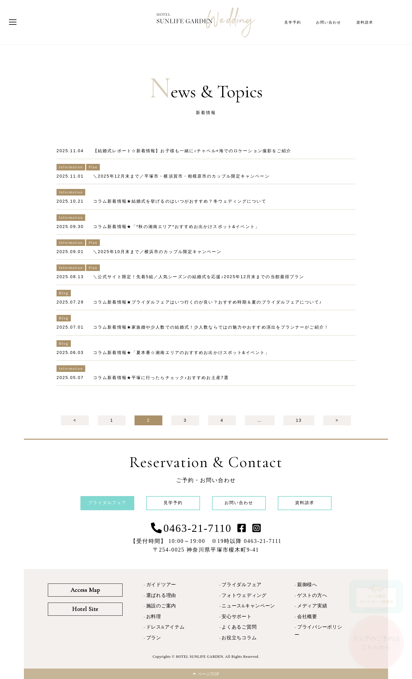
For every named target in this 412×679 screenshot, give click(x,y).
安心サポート (236, 617)
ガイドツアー (161, 585)
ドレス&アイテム (165, 627)
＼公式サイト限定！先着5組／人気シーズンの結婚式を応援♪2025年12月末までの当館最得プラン (198, 276)
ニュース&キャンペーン (248, 606)
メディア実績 (312, 606)
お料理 (153, 617)
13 (299, 420)
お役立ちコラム (239, 638)
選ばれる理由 (161, 595)
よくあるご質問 (239, 627)
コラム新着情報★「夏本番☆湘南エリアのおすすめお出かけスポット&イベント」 (181, 352)
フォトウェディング (244, 595)
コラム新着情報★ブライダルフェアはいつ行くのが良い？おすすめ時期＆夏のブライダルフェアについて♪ (207, 302)
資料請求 (364, 22)
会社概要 (307, 617)
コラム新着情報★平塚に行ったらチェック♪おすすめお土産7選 (161, 377)
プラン (153, 638)
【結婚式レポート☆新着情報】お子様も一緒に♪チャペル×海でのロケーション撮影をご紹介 (192, 150)
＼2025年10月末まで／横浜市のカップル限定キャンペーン (157, 251)
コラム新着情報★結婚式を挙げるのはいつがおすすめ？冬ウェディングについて (179, 201)
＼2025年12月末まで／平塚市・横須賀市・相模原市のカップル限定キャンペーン (181, 176)
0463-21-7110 (198, 528)
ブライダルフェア (242, 585)
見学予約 (292, 22)
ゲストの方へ (312, 595)
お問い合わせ (328, 22)
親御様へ (307, 585)
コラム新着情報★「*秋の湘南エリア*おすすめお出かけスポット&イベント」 (176, 226)
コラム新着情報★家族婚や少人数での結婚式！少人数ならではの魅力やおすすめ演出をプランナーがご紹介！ (211, 327)
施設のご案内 (161, 606)
